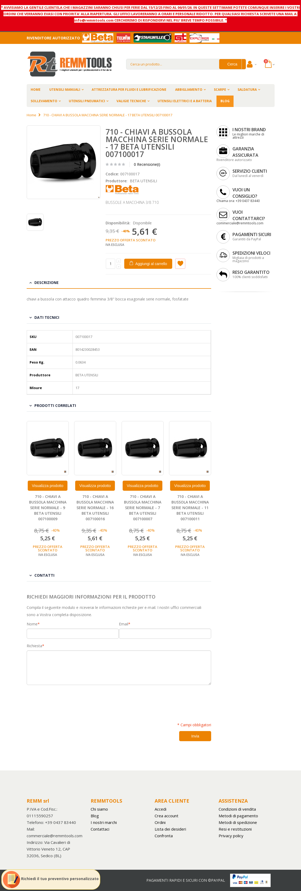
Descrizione (46, 282)
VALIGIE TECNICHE (131, 101)
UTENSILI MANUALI (64, 89)
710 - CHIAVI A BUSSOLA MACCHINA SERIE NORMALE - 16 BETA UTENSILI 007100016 (95, 507)
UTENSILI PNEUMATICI (87, 101)
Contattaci (100, 829)
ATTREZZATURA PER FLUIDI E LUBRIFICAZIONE (129, 89)
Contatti (44, 575)
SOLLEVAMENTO (44, 101)
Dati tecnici (46, 317)
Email (123, 624)
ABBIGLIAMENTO (188, 89)
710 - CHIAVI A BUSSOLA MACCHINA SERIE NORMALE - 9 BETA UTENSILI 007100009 (47, 507)
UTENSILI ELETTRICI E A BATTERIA (185, 101)
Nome (32, 624)
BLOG (225, 101)
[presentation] (67, 700)
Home (31, 115)
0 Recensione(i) (147, 164)
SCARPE (220, 89)
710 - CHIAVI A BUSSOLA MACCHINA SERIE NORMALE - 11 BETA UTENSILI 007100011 (190, 507)
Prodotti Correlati (55, 405)
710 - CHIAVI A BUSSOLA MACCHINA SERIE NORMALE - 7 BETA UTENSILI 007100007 (142, 507)
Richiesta (34, 646)
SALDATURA (247, 89)
